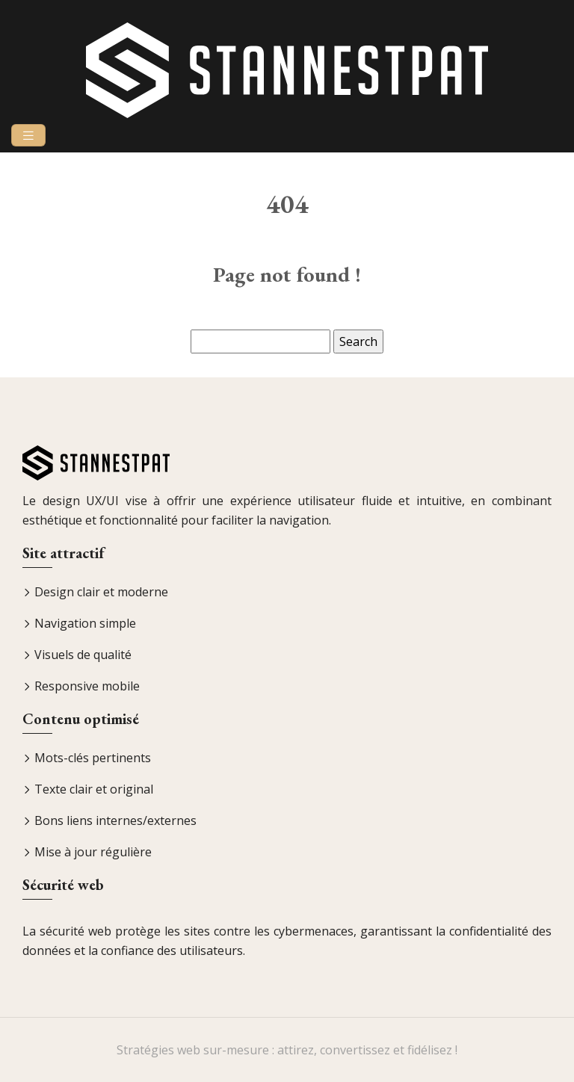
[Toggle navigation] (28, 135)
